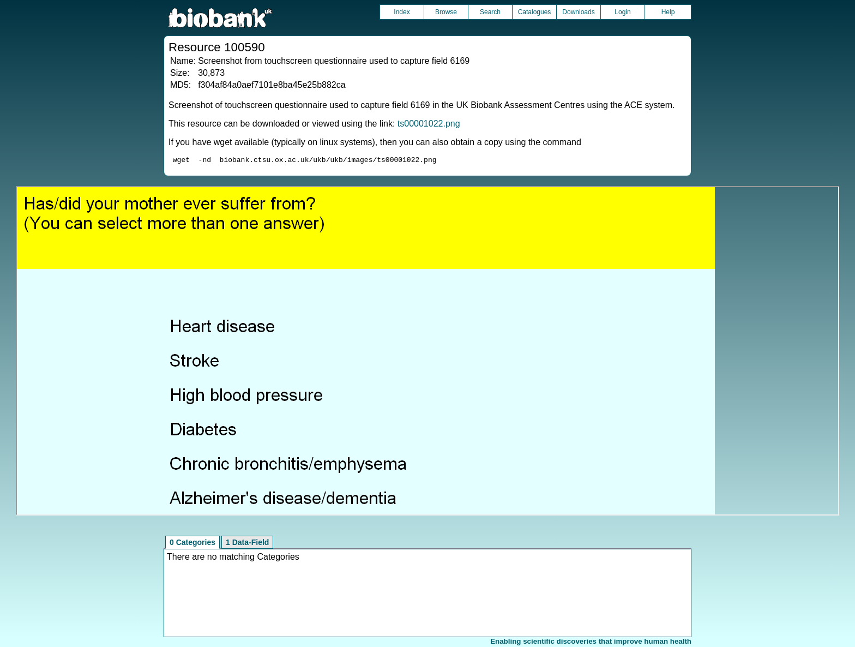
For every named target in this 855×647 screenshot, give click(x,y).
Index (402, 12)
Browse (446, 12)
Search (490, 12)
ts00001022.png (429, 123)
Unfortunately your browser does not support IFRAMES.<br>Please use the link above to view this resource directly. (427, 352)
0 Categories (192, 544)
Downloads (578, 12)
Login (622, 12)
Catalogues (534, 12)
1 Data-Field (247, 544)
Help (668, 12)
